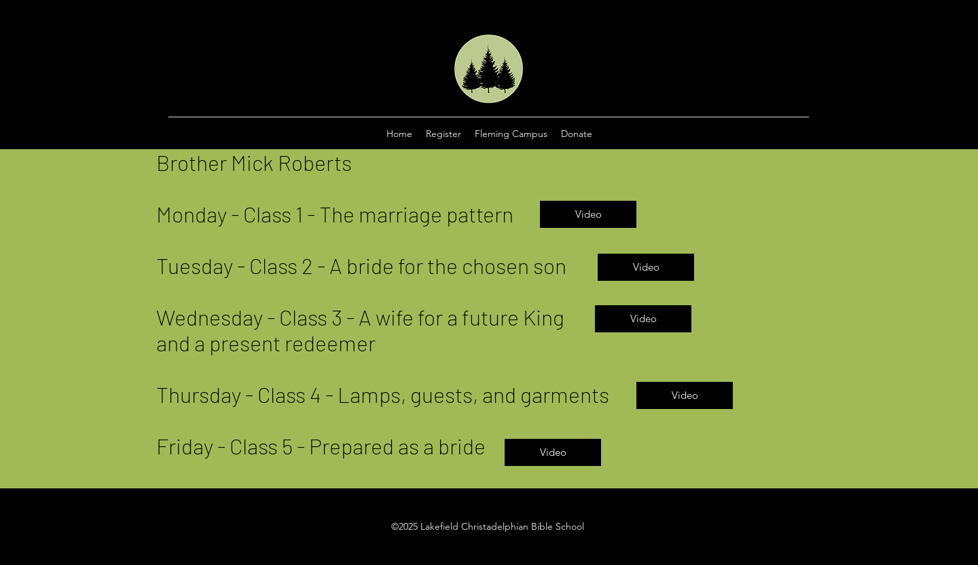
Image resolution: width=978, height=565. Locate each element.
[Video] (588, 214)
